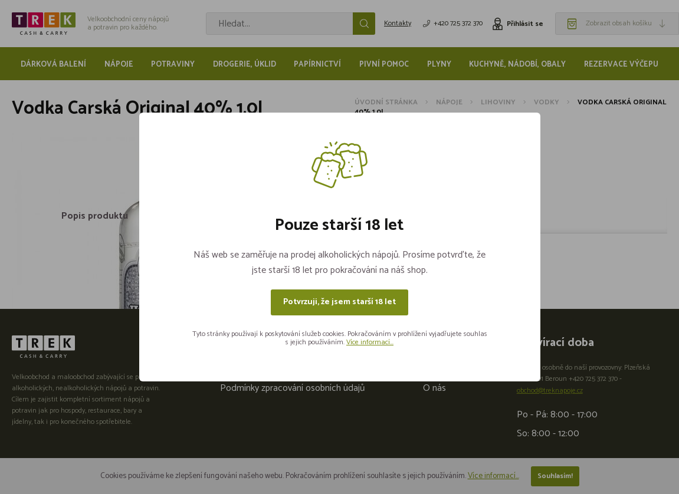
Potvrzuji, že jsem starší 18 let (339, 302)
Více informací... (369, 342)
